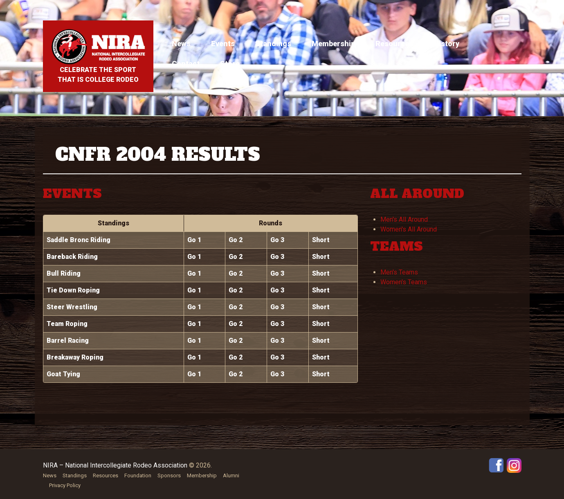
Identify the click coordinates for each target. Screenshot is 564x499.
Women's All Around (408, 229)
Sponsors (169, 475)
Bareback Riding (72, 257)
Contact (186, 63)
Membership (333, 43)
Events (223, 43)
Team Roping (67, 324)
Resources (394, 43)
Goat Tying (63, 374)
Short (321, 240)
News (181, 43)
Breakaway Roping (75, 357)
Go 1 (194, 240)
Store (230, 63)
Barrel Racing (68, 340)
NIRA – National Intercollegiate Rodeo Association (115, 465)
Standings (273, 43)
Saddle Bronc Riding (78, 240)
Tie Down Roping (73, 290)
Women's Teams (403, 282)
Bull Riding (64, 273)
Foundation (137, 475)
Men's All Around (404, 219)
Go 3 (277, 240)
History (446, 43)
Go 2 (236, 240)
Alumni (231, 475)
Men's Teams (399, 272)
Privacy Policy (65, 485)
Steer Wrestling (72, 307)
